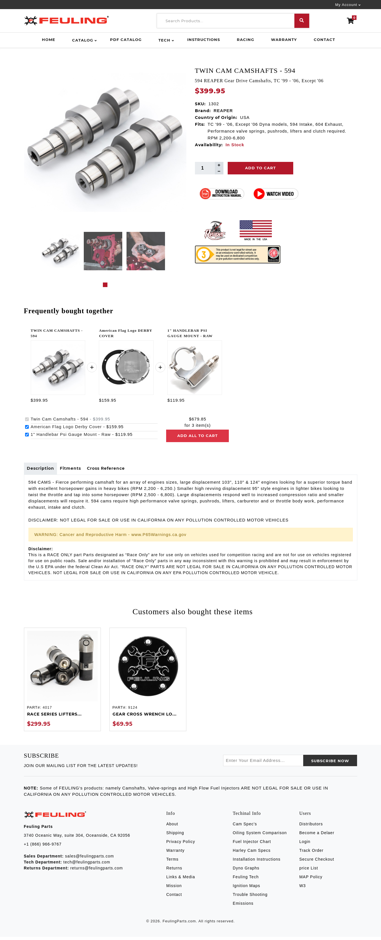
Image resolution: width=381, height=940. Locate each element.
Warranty (284, 39)
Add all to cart (197, 435)
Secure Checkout (316, 862)
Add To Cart (260, 168)
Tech (164, 40)
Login (304, 844)
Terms (172, 862)
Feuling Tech (246, 879)
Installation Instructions (256, 862)
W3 (302, 888)
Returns (174, 871)
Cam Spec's (245, 826)
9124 (132, 710)
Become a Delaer (316, 835)
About (172, 826)
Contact (324, 39)
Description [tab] (42, 470)
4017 (47, 710)
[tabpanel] (60, 251)
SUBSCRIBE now (330, 763)
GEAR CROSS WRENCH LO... (145, 717)
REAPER (223, 110)
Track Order (311, 853)
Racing (245, 39)
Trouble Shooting (250, 897)
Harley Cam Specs (252, 853)
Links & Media (180, 879)
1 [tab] (105, 285)
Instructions (203, 39)
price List (308, 871)
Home (48, 39)
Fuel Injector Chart (252, 844)
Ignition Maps (246, 888)
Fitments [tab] (76, 470)
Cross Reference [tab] (116, 470)
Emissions (243, 906)
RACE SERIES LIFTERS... (54, 717)
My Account (346, 5)
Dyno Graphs (246, 871)
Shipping (175, 835)
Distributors (311, 826)
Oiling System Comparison (260, 835)
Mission (174, 888)
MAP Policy (310, 879)
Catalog (82, 40)
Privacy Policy (180, 844)
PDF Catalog (126, 39)
